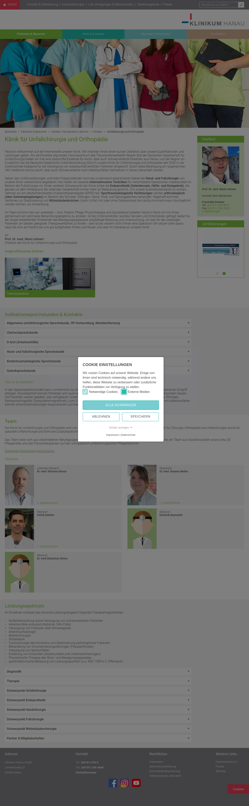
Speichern (140, 416)
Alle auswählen (120, 405)
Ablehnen (101, 416)
